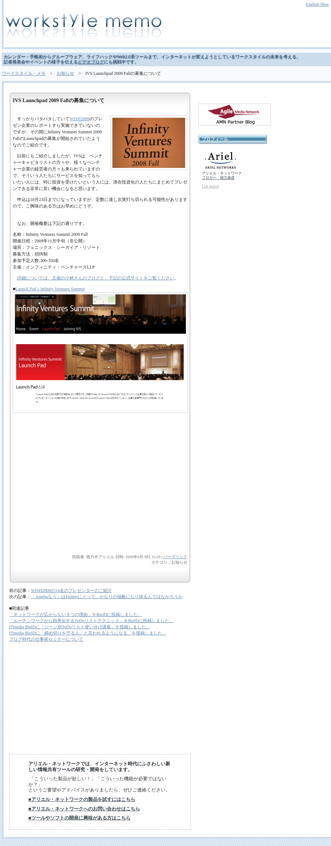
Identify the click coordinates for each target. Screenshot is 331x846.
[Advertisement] (67, 503)
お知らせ (65, 73)
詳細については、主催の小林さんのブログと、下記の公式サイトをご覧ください (95, 278)
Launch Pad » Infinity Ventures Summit (50, 288)
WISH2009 (79, 118)
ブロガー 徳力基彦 (218, 178)
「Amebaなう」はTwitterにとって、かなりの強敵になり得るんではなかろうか (107, 596)
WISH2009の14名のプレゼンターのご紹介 (71, 590)
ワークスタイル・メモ (23, 73)
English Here (317, 4)
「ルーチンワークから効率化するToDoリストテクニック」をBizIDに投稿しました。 (91, 620)
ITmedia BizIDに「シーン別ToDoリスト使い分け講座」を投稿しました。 (79, 626)
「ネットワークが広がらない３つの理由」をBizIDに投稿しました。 (75, 614)
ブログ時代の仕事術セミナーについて (46, 639)
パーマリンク (175, 557)
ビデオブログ (91, 61)
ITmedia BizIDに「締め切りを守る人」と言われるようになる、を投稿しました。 (88, 633)
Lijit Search (210, 186)
